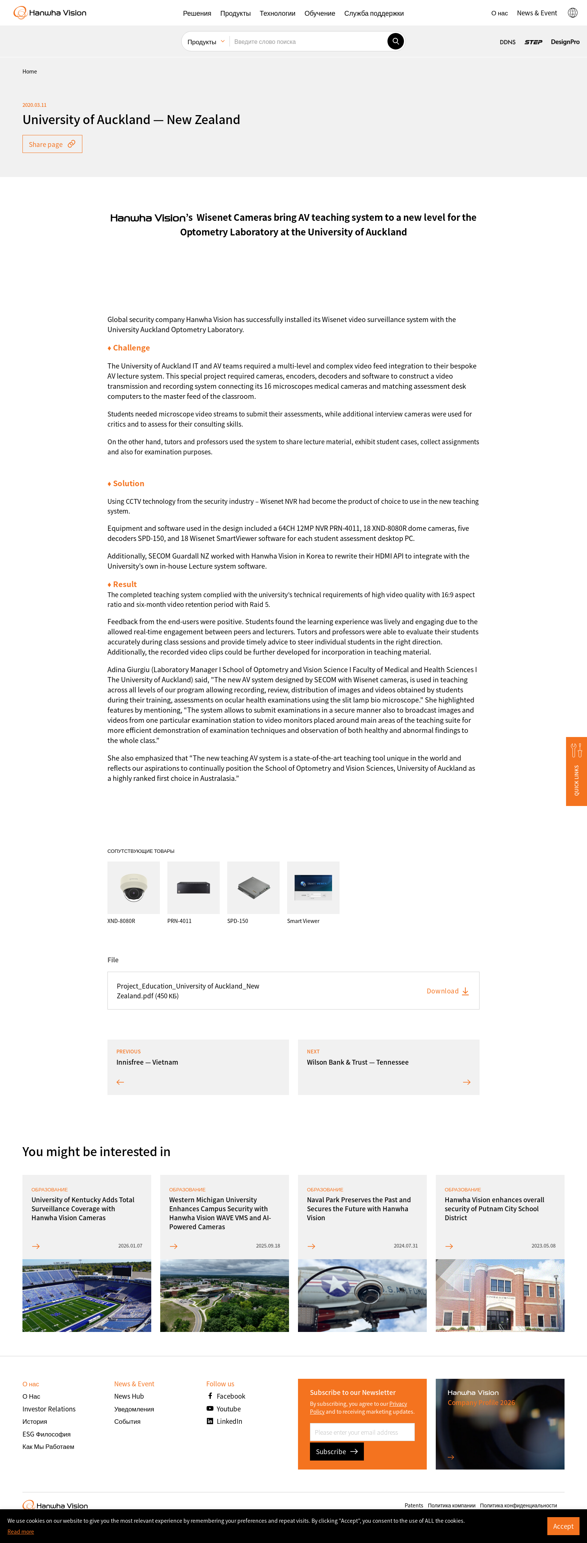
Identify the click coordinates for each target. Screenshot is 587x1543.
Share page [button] (52, 144)
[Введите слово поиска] (308, 41)
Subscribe (337, 1451)
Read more (20, 1531)
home (29, 71)
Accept (563, 1526)
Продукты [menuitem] (202, 41)
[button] (197, 12)
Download (448, 990)
